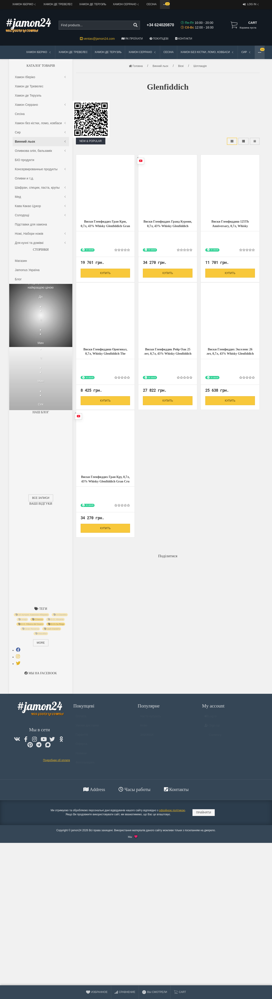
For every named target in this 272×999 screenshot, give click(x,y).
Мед (41, 196)
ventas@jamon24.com (97, 38)
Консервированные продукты (41, 169)
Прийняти (203, 812)
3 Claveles (59, 614)
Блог (18, 279)
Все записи (40, 498)
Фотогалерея (85, 764)
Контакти (183, 38)
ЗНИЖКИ (146, 737)
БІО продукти (24, 160)
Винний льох (41, 141)
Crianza (37, 619)
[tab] (18, 649)
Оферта (81, 746)
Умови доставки (87, 727)
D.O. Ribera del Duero (30, 624)
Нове (143, 727)
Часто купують (150, 718)
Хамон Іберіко (24, 4)
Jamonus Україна (27, 270)
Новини (81, 755)
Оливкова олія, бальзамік (41, 150)
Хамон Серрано (126, 4)
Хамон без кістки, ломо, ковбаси (207, 52)
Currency (213, 737)
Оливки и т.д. (24, 178)
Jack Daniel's (52, 628)
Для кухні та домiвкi (41, 243)
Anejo (22, 619)
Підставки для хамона (31, 224)
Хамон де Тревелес (58, 4)
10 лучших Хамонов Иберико (31, 614)
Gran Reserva (30, 628)
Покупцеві (159, 38)
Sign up (212, 727)
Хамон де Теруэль (92, 4)
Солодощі (41, 215)
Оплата (81, 718)
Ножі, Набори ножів (41, 233)
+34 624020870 (160, 25)
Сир (246, 52)
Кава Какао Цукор (41, 206)
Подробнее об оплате (56, 760)
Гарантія (82, 736)
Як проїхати (132, 38)
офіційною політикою (172, 810)
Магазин (21, 261)
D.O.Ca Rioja (56, 624)
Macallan (41, 633)
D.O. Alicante (56, 619)
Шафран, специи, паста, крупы (41, 187)
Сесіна (151, 4)
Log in (251, 4)
